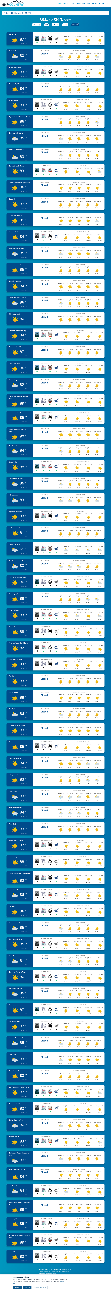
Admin (101, 3)
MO (19, 13)
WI (29, 13)
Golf (46, 25)
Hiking (65, 25)
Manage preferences (40, 1287)
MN (15, 13)
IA (4, 13)
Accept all (17, 1287)
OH (23, 13)
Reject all (27, 1287)
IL (7, 13)
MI (12, 13)
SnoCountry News (78, 3)
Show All (75, 25)
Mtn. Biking (36, 25)
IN (9, 13)
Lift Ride (55, 25)
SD (26, 13)
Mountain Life (92, 3)
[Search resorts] (107, 3)
